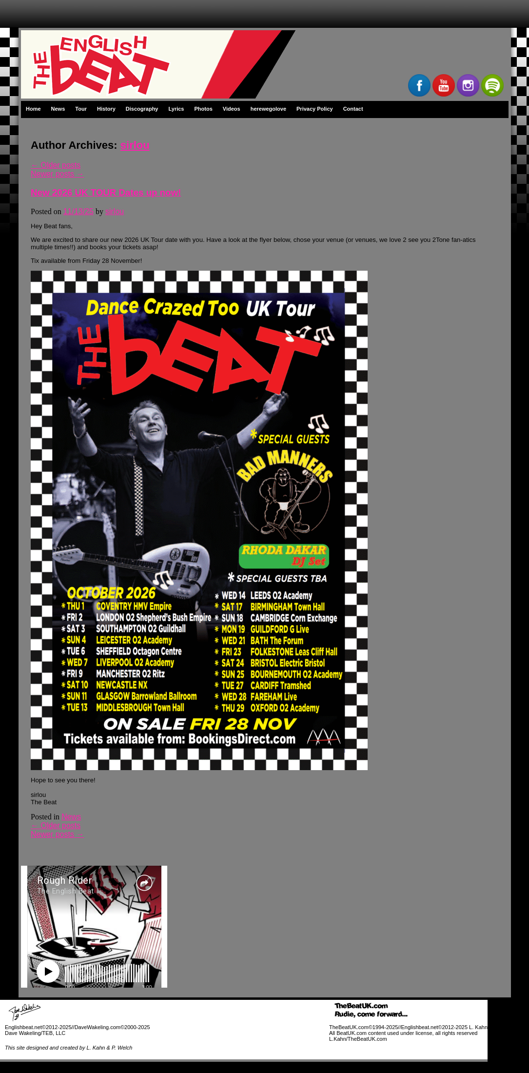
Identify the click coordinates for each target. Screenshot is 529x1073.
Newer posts (57, 174)
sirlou (135, 145)
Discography (142, 109)
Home (33, 109)
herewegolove (268, 109)
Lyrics (176, 109)
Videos (231, 109)
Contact (353, 109)
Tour (81, 109)
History (106, 109)
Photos (204, 109)
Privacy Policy (314, 109)
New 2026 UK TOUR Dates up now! (106, 192)
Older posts (55, 165)
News (58, 109)
